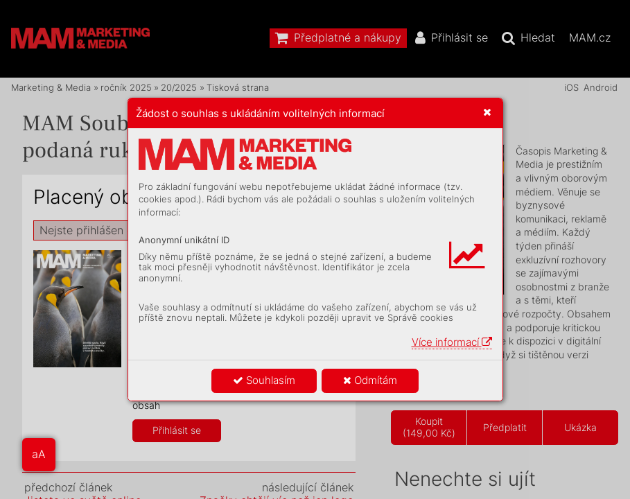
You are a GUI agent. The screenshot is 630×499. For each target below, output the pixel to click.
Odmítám (370, 380)
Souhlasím (264, 380)
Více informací (452, 342)
